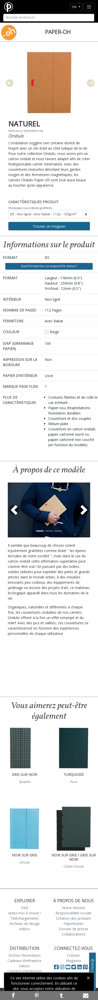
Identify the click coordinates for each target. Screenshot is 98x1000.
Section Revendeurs (25, 955)
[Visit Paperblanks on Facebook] (56, 967)
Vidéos (24, 928)
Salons (24, 965)
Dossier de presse (73, 928)
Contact (73, 955)
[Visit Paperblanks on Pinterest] (86, 967)
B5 (43, 213)
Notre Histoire (73, 907)
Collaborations (73, 934)
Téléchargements (24, 918)
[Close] (88, 978)
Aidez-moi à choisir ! (24, 913)
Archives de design (25, 923)
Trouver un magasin (49, 226)
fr (74, 7)
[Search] (48, 17)
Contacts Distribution (24, 971)
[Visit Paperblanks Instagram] (62, 967)
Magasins (73, 960)
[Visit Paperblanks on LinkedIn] (80, 967)
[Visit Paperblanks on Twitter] (74, 967)
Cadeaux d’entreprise (24, 960)
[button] (14, 509)
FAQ (24, 907)
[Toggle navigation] (88, 7)
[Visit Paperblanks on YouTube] (68, 967)
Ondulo (16, 136)
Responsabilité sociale (73, 913)
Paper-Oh (58, 32)
